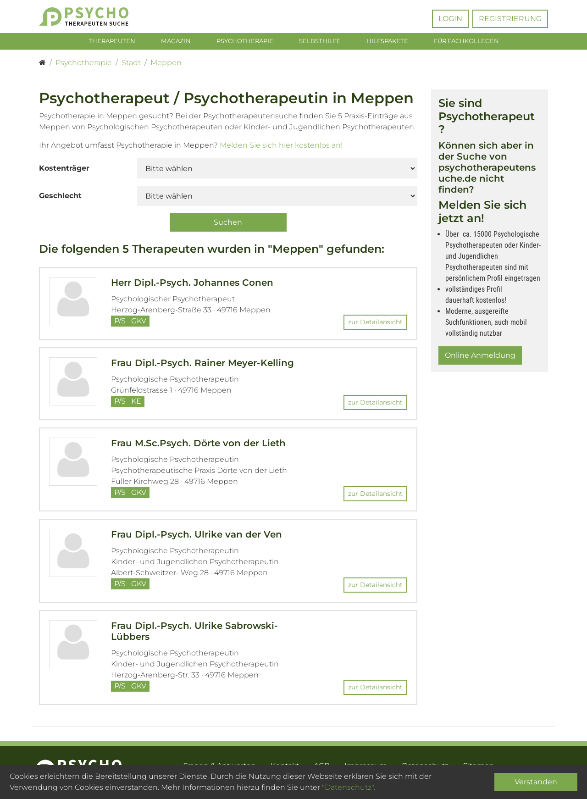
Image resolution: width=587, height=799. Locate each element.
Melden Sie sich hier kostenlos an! (281, 147)
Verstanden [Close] (536, 781)
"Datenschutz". (348, 787)
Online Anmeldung (480, 357)
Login (450, 18)
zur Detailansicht (375, 324)
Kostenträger (64, 170)
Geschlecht (60, 197)
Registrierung (510, 18)
